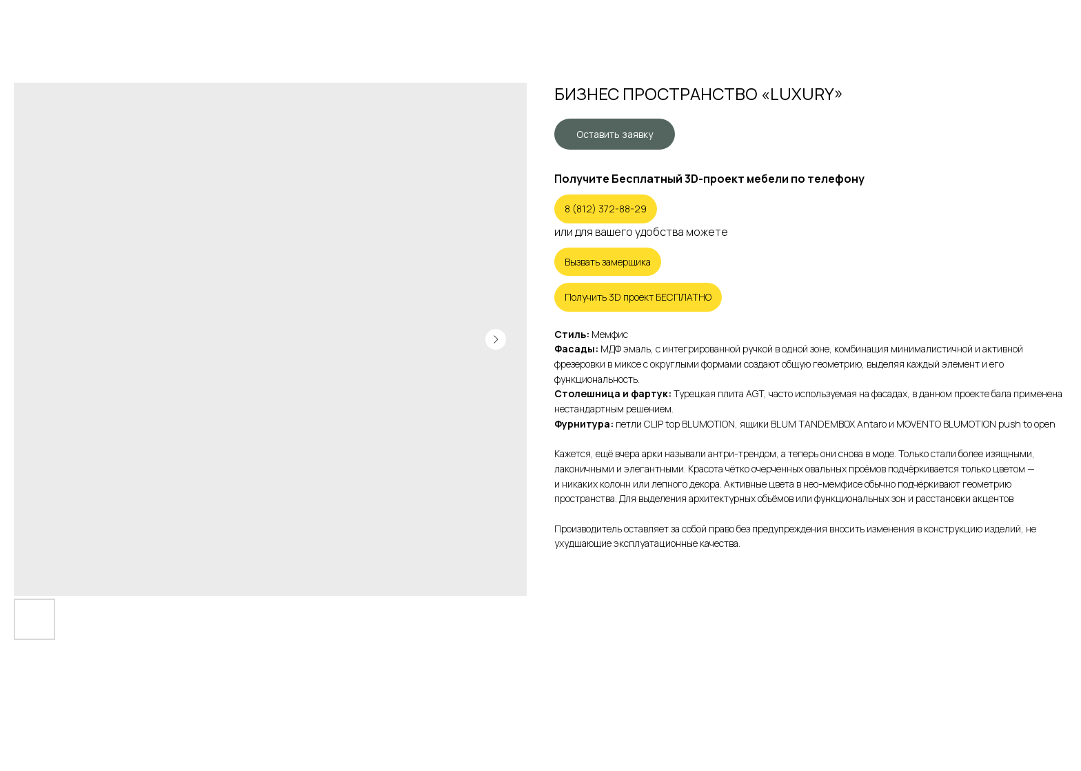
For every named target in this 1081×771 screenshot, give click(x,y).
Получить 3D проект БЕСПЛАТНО (638, 296)
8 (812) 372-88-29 (606, 208)
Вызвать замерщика (608, 261)
